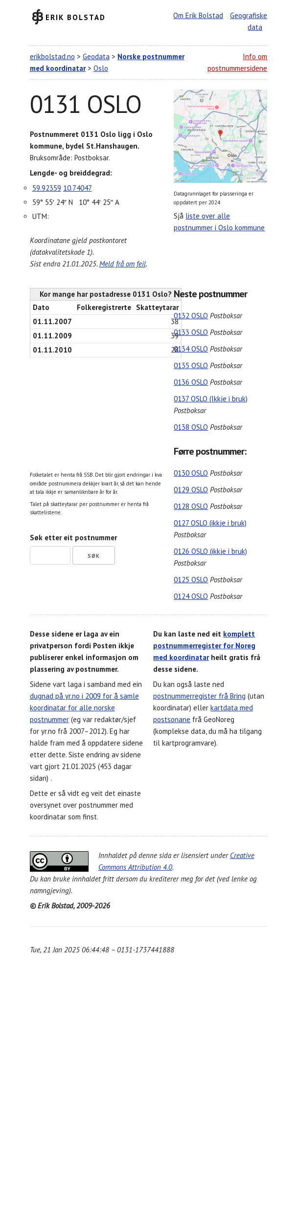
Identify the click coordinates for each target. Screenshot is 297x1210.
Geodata (96, 56)
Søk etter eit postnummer (73, 537)
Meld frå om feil (122, 263)
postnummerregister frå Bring (199, 696)
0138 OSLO (191, 427)
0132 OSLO (191, 315)
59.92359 (46, 188)
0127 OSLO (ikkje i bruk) (210, 523)
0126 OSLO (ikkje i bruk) (210, 551)
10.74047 (77, 188)
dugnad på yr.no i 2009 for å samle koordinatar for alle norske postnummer (84, 707)
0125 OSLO (191, 579)
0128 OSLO (191, 506)
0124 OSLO (191, 596)
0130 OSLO (191, 473)
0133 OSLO (191, 332)
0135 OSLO (191, 365)
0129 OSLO (191, 489)
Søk (94, 555)
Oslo (100, 68)
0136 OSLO (191, 382)
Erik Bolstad (76, 17)
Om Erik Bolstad (198, 15)
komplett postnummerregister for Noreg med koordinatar (204, 645)
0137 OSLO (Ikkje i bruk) (211, 398)
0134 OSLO (191, 348)
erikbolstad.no (52, 56)
